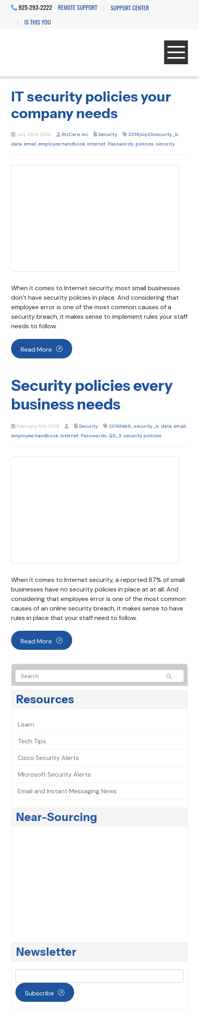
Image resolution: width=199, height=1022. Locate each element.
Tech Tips (32, 741)
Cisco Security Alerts (48, 758)
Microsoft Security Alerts (54, 774)
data (16, 144)
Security (107, 134)
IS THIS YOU (38, 21)
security (165, 144)
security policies (142, 436)
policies (145, 144)
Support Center (130, 7)
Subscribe (39, 993)
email (30, 144)
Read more (36, 349)
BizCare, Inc (75, 134)
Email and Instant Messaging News (67, 791)
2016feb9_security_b (134, 426)
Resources (45, 699)
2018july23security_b (153, 134)
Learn (26, 724)
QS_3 (115, 436)
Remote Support (77, 7)
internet (96, 144)
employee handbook (61, 144)
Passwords (121, 144)
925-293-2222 (31, 7)
